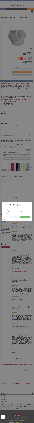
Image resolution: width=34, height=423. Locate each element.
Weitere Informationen (17, 209)
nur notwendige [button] (15, 216)
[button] (8, 219)
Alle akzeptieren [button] (25, 216)
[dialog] (17, 211)
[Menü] (4, 415)
